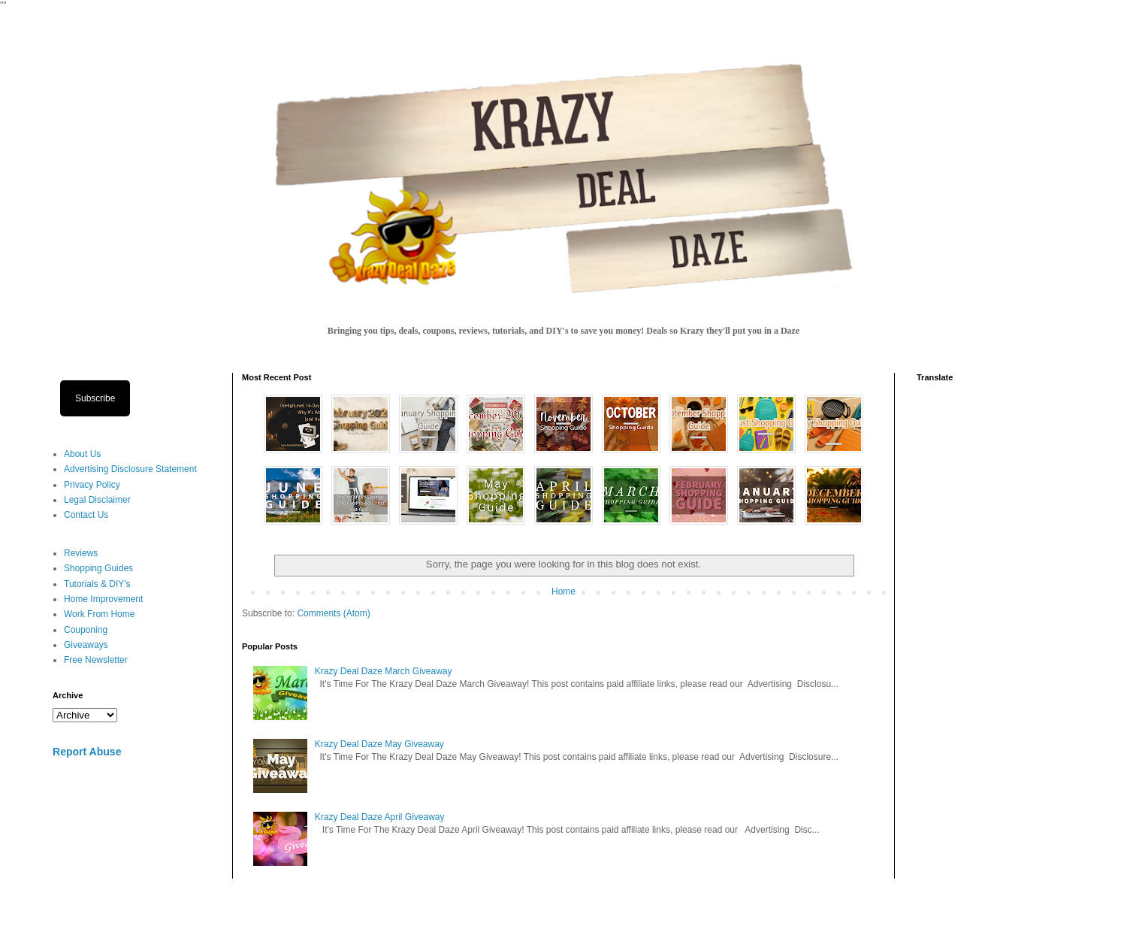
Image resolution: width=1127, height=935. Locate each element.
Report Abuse (87, 752)
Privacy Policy (92, 485)
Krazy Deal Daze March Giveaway (383, 671)
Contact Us (86, 515)
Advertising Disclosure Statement (130, 469)
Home (563, 591)
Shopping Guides (98, 568)
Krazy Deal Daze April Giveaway (380, 817)
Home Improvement (103, 599)
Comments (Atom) (333, 613)
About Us (82, 454)
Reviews (81, 553)
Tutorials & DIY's (97, 584)
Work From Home (99, 614)
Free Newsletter (96, 660)
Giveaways (86, 645)
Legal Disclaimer (97, 500)
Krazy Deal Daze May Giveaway (379, 744)
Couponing (85, 630)
